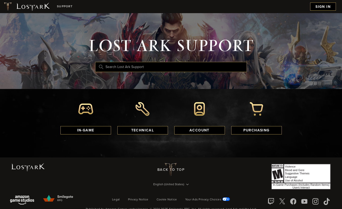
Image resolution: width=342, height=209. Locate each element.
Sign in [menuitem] (323, 7)
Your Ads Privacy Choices (207, 199)
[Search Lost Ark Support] (171, 67)
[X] (282, 201)
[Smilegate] (58, 198)
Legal (116, 199)
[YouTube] (304, 201)
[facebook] (293, 201)
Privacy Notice (138, 199)
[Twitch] (271, 201)
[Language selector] (171, 184)
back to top (171, 169)
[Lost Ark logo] (26, 6)
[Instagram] (315, 201)
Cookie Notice (167, 199)
